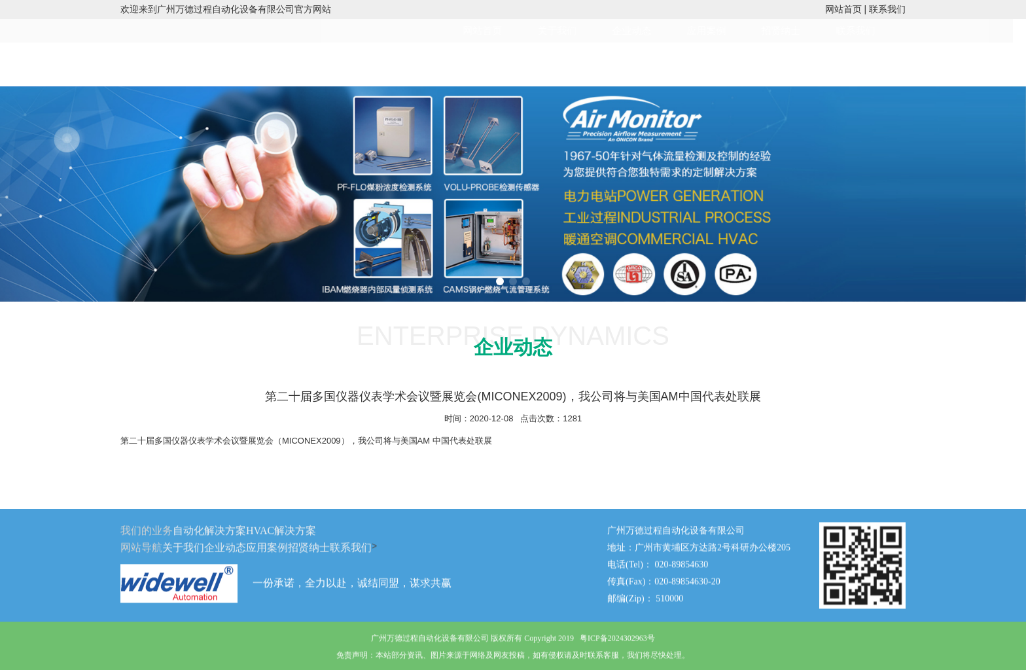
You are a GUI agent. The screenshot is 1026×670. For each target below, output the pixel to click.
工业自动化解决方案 (302, 64)
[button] (500, 281)
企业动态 (644, 31)
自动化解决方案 (209, 538)
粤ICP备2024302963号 (617, 645)
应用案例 (719, 31)
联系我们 (887, 9)
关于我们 (570, 31)
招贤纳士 (793, 31)
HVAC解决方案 (407, 64)
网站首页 (843, 9)
